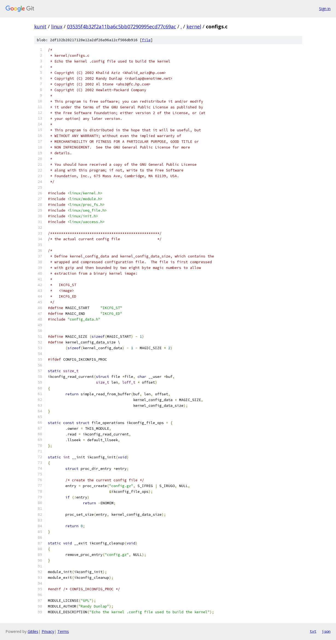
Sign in (325, 8)
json (326, 631)
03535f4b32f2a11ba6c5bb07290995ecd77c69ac (121, 26)
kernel (193, 26)
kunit (40, 26)
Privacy (48, 631)
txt (313, 631)
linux (56, 26)
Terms (63, 631)
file (146, 40)
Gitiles (33, 631)
